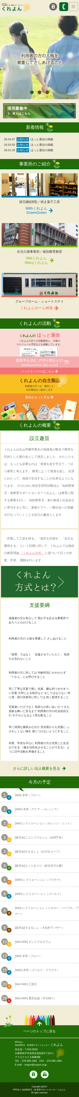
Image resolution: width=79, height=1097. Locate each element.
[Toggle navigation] (73, 6)
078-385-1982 (29, 1061)
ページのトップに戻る (39, 1031)
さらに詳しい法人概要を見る (36, 768)
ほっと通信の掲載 (42, 139)
